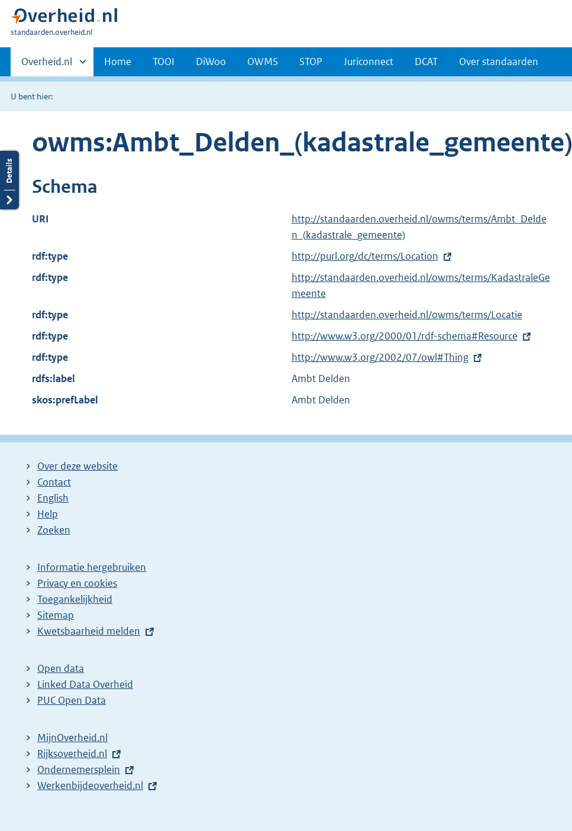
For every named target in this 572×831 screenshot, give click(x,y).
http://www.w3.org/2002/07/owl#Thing (380, 357)
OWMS (262, 61)
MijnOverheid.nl (72, 737)
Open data (60, 668)
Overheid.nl (46, 65)
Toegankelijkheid (74, 599)
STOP (310, 61)
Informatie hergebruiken (91, 567)
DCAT (426, 61)
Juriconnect (368, 61)
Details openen (9, 180)
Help (47, 513)
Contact (54, 482)
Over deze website (77, 466)
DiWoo (211, 61)
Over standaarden (498, 61)
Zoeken (53, 529)
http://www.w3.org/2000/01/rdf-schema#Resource (405, 335)
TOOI (163, 61)
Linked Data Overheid (85, 684)
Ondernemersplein (78, 769)
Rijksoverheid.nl (72, 753)
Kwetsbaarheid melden (88, 631)
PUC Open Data (71, 700)
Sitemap (55, 615)
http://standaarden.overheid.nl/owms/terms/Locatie (407, 314)
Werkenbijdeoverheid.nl (90, 785)
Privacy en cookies (77, 583)
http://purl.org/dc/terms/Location (365, 256)
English (53, 498)
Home (117, 61)
